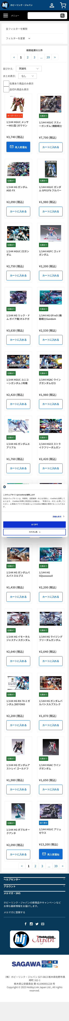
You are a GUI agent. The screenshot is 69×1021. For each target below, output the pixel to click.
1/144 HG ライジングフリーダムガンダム (50, 638)
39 (48, 57)
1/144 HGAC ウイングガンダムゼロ (50, 381)
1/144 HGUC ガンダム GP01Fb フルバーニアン (50, 190)
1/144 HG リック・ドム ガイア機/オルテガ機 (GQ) (18, 319)
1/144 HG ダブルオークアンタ (18, 831)
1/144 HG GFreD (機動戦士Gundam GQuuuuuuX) (50, 319)
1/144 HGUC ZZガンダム (17, 253)
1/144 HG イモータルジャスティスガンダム (18, 638)
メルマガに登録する (14, 912)
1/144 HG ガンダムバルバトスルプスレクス (50, 704)
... (41, 57)
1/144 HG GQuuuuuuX (46, 574)
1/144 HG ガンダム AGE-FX (16, 188)
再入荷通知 (18, 147)
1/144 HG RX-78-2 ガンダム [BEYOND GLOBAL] (18, 704)
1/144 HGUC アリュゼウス (50, 830)
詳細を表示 (57, 516)
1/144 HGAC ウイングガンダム (50, 766)
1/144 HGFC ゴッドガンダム (50, 253)
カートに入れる (50, 147)
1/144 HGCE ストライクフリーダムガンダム (50, 447)
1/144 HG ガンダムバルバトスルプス (18, 574)
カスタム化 (34, 532)
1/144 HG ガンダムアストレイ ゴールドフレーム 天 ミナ (18, 768)
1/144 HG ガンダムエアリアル (18, 445)
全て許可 (34, 524)
